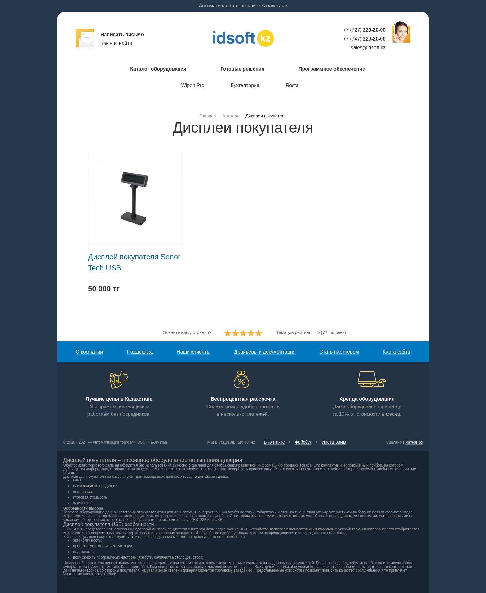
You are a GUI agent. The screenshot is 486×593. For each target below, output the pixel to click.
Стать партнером (339, 351)
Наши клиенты (193, 351)
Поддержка (139, 351)
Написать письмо (122, 34)
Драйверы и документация (265, 351)
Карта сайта (396, 351)
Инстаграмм (334, 442)
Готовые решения (242, 69)
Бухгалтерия (245, 85)
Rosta (292, 85)
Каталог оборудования (158, 69)
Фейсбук (303, 442)
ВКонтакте (274, 442)
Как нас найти (116, 43)
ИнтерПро (414, 442)
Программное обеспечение (331, 69)
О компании (89, 351)
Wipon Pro (193, 85)
